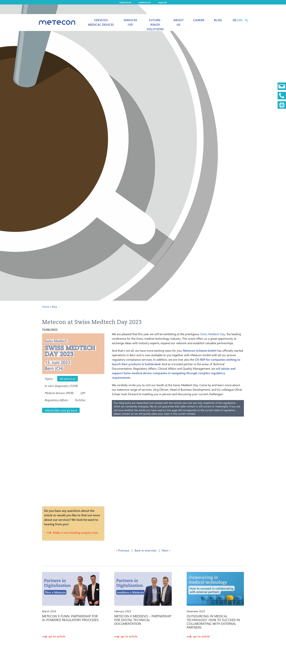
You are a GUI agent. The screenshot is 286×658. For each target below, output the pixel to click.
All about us (67, 379)
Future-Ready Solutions (155, 24)
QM (82, 393)
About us (178, 22)
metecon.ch (144, 2)
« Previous (122, 550)
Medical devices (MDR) (59, 393)
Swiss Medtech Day (212, 334)
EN (240, 20)
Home (45, 306)
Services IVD (130, 22)
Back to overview (146, 550)
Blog (218, 20)
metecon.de (125, 2)
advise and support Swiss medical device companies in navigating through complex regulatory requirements (173, 372)
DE (234, 20)
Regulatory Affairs (56, 400)
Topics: (49, 379)
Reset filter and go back (61, 410)
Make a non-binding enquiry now (75, 532)
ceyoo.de (162, 2)
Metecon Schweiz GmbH (199, 350)
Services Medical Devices (101, 22)
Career (198, 20)
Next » (166, 550)
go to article (57, 636)
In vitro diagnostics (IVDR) (61, 386)
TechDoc (80, 400)
